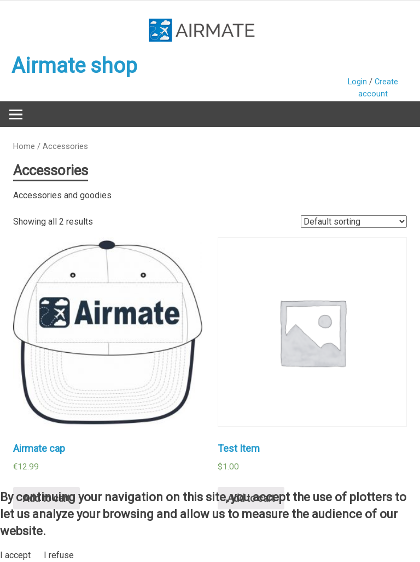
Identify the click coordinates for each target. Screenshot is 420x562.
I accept (15, 555)
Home (24, 146)
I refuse (59, 555)
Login (357, 82)
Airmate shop (74, 66)
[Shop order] (354, 221)
